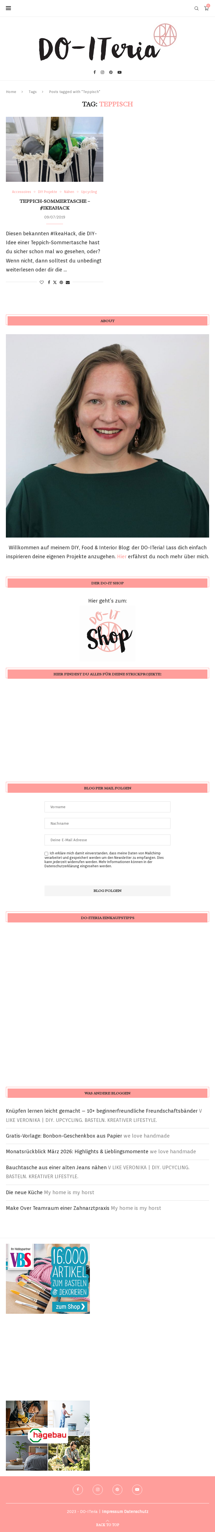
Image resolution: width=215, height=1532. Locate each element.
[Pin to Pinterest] (61, 282)
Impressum (112, 1511)
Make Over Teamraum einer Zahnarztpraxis (57, 1208)
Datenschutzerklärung (62, 866)
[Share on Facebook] (49, 282)
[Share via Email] (68, 282)
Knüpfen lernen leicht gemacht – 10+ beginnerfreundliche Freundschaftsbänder (102, 1111)
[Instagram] (102, 72)
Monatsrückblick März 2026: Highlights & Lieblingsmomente (77, 1151)
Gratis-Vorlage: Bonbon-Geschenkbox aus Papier (64, 1136)
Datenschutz (136, 1511)
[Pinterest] (111, 72)
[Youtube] (119, 72)
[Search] (196, 8)
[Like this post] (42, 282)
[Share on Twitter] (55, 282)
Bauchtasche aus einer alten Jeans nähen (56, 1167)
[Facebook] (95, 72)
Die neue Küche (24, 1192)
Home (11, 92)
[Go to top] (107, 1524)
